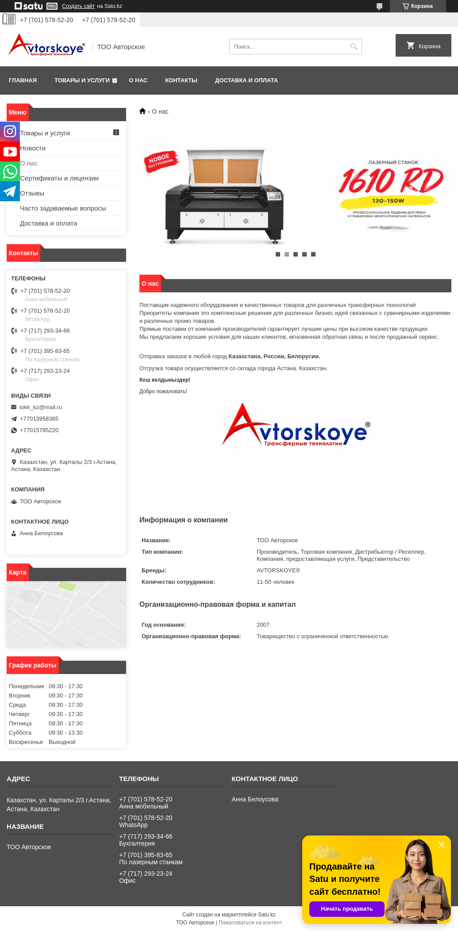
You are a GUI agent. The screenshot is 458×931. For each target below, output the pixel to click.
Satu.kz (267, 915)
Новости (33, 148)
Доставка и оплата (246, 80)
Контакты (181, 80)
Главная (23, 80)
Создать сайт (78, 6)
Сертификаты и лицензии (59, 178)
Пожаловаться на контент (250, 923)
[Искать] (354, 46)
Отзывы (32, 193)
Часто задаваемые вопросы (63, 208)
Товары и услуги (82, 80)
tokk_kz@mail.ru (40, 407)
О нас (138, 80)
